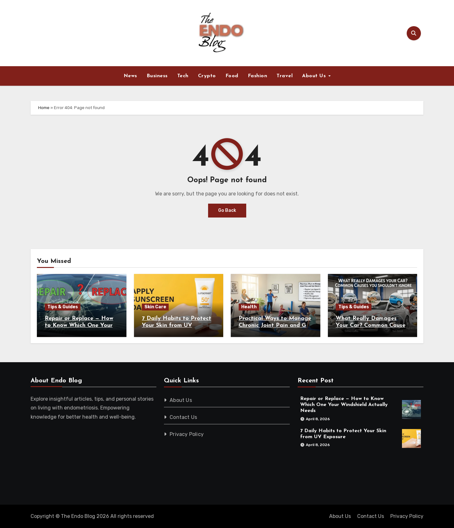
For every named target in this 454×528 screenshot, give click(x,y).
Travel (284, 75)
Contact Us (183, 417)
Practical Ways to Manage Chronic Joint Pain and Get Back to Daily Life (275, 325)
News (130, 75)
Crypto (207, 75)
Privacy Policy (187, 434)
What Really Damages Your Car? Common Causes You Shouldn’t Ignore (372, 325)
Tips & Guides (62, 307)
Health (249, 307)
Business (157, 75)
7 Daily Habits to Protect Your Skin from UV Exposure (176, 325)
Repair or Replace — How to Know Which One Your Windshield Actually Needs (81, 325)
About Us (315, 75)
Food (231, 75)
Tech (183, 75)
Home (43, 107)
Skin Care (155, 307)
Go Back (227, 210)
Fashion (257, 75)
